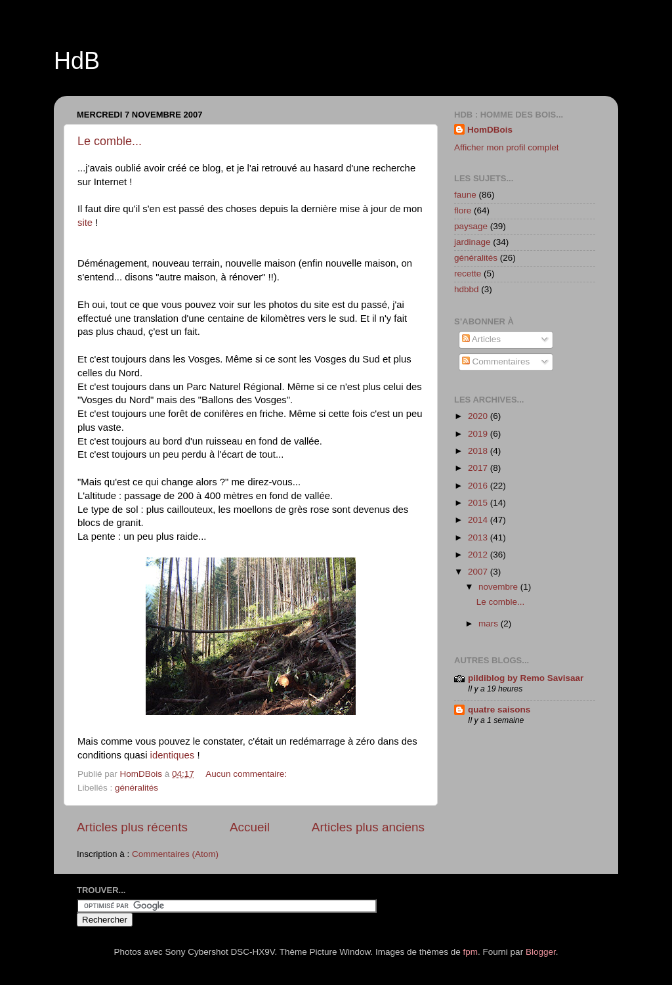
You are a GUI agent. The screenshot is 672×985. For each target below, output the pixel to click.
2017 (479, 468)
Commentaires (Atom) (175, 854)
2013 (479, 537)
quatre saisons (499, 709)
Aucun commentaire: (247, 774)
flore (462, 210)
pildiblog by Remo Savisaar (525, 678)
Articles (481, 339)
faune (465, 195)
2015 (479, 503)
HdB (77, 60)
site (85, 222)
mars (489, 623)
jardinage (472, 242)
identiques (174, 755)
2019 (479, 434)
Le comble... (109, 141)
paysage (471, 226)
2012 (479, 554)
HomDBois (490, 130)
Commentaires (496, 361)
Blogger (541, 952)
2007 (479, 572)
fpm (470, 952)
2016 (479, 486)
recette (467, 273)
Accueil (250, 827)
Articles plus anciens (368, 827)
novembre (499, 587)
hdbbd (466, 289)
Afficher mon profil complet (506, 147)
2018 (479, 451)
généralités (136, 788)
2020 (479, 416)
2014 (479, 520)
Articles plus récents (132, 827)
